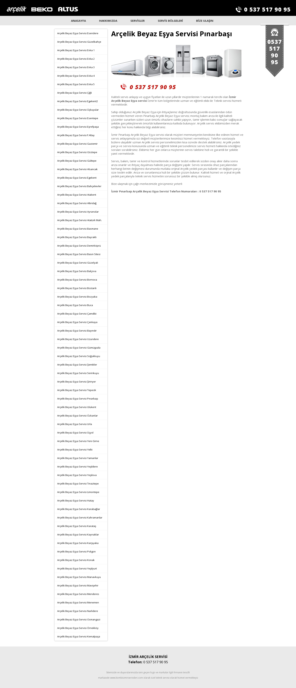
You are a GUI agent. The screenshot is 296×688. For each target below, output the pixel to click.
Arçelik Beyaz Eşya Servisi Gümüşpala (78, 347)
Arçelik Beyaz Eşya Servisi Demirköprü (79, 245)
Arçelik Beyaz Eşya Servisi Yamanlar (77, 458)
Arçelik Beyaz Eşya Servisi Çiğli (74, 92)
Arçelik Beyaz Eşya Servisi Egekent (76, 177)
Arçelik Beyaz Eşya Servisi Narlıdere (77, 611)
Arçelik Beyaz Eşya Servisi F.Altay (76, 135)
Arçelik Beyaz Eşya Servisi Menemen (78, 602)
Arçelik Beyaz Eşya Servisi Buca (75, 305)
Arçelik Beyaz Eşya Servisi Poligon (76, 551)
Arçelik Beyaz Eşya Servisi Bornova (77, 279)
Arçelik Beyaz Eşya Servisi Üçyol (75, 432)
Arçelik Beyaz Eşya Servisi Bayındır (77, 330)
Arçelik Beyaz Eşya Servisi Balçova (76, 271)
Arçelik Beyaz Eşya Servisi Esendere (77, 33)
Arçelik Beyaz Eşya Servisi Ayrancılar (78, 211)
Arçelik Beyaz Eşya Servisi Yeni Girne (78, 441)
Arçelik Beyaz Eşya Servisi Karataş (76, 526)
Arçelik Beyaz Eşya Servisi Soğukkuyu (78, 356)
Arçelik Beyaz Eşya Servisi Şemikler (77, 364)
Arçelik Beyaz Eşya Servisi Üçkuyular (78, 109)
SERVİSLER (137, 20)
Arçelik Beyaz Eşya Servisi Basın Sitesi (78, 254)
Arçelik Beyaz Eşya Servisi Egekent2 (77, 101)
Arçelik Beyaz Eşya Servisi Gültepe (76, 160)
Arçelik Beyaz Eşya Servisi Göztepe (77, 152)
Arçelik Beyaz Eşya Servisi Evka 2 (76, 58)
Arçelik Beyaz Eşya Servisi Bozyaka (77, 296)
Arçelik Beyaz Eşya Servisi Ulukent (76, 407)
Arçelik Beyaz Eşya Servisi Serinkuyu (78, 373)
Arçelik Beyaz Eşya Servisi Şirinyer (76, 381)
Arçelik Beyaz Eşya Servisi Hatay (75, 500)
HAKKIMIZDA (108, 20)
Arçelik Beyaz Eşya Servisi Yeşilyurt (77, 568)
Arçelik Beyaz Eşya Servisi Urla (74, 424)
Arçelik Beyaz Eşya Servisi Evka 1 (76, 50)
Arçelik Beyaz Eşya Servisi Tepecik (76, 390)
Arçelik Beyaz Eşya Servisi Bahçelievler (79, 186)
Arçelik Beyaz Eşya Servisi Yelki (74, 449)
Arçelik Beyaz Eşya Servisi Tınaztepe (78, 483)
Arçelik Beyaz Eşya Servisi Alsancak (77, 169)
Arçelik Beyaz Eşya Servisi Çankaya (77, 322)
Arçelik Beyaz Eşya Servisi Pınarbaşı (77, 398)
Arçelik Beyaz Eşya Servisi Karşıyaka (78, 543)
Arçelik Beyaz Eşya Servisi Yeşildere (77, 466)
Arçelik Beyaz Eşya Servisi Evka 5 (76, 84)
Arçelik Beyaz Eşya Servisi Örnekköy (78, 628)
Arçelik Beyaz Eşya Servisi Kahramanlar (79, 517)
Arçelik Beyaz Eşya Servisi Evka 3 (76, 67)
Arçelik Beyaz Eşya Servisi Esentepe (77, 118)
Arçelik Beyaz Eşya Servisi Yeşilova (77, 475)
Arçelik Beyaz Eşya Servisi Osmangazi (78, 619)
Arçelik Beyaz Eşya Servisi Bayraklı (76, 237)
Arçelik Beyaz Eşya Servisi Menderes (78, 594)
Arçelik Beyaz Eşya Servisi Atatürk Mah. (79, 220)
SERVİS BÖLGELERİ (170, 20)
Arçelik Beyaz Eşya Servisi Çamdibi (76, 313)
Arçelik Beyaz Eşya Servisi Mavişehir (77, 585)
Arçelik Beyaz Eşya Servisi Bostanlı (76, 288)
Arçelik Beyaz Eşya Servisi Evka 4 (76, 75)
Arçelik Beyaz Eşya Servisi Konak (76, 560)
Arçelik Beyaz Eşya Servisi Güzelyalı (77, 262)
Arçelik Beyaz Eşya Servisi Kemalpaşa (78, 636)
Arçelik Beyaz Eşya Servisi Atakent (76, 194)
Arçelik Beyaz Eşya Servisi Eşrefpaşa (78, 126)
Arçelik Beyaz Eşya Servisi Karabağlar (78, 509)
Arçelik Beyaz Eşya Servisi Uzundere (78, 339)
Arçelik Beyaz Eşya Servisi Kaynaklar (78, 534)
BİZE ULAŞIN (204, 20)
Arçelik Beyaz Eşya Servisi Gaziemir (77, 143)
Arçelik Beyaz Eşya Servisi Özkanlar (77, 415)
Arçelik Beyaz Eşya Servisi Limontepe (78, 492)
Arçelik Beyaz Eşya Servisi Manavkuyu (79, 577)
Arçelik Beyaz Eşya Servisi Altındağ (76, 203)
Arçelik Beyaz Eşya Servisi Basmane (77, 228)
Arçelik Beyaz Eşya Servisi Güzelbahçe (79, 41)
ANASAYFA (78, 20)
